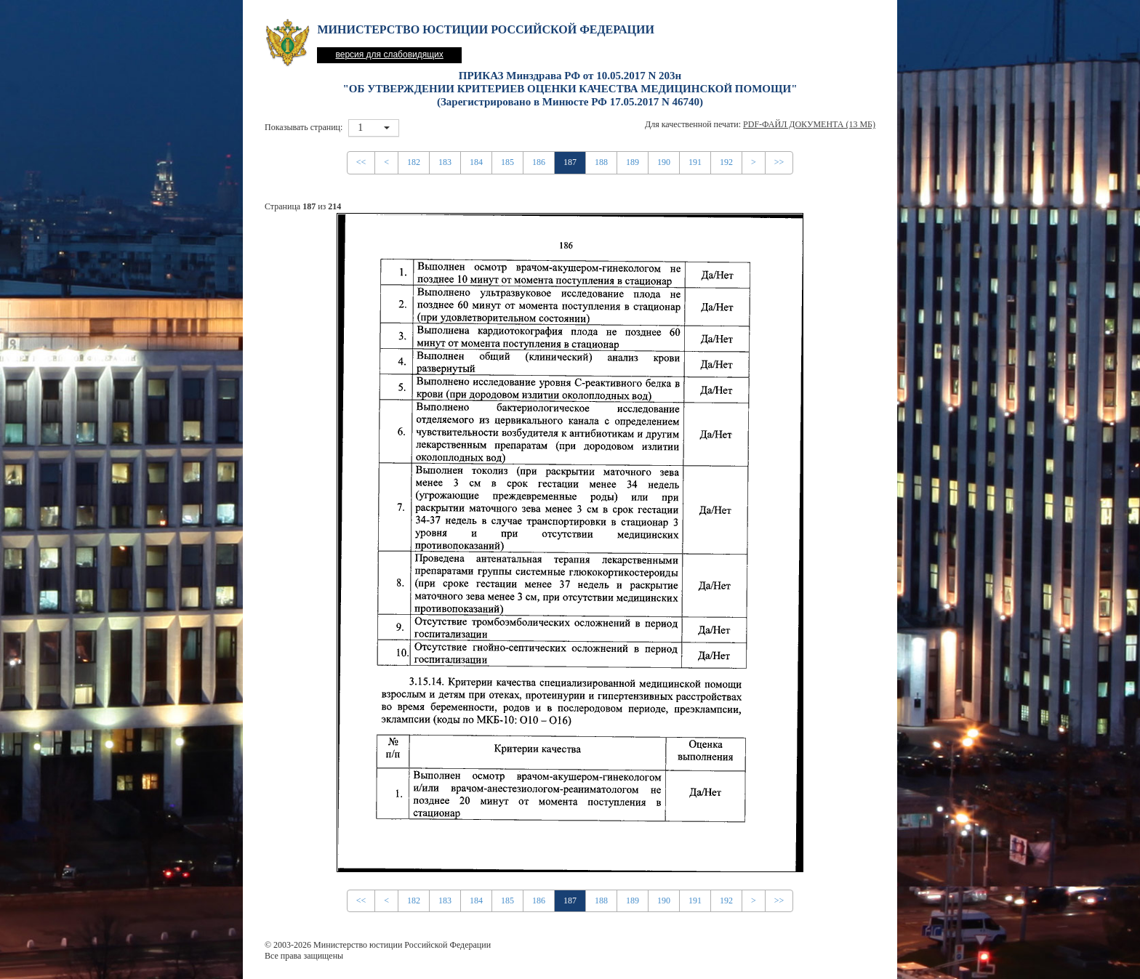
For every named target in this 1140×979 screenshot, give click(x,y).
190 (663, 162)
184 (476, 162)
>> (779, 162)
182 (413, 162)
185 (507, 162)
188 (601, 162)
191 (695, 162)
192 (726, 162)
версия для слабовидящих (389, 54)
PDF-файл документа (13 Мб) (809, 124)
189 (632, 162)
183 (444, 162)
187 (570, 162)
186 (538, 162)
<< (361, 162)
